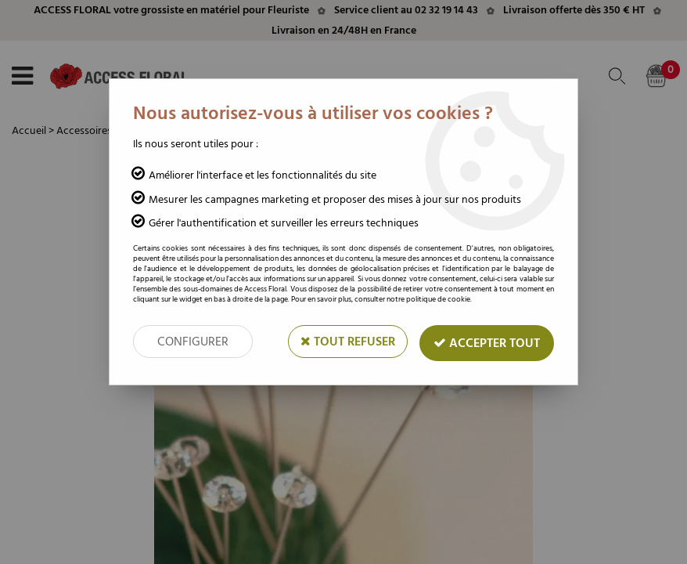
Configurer (192, 341)
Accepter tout (486, 343)
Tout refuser (347, 341)
